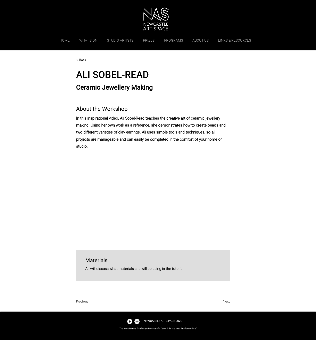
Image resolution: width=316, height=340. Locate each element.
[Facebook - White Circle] (129, 321)
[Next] (219, 301)
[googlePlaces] (234, 5)
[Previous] (89, 301)
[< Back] (89, 60)
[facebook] (240, 5)
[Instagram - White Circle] (137, 321)
